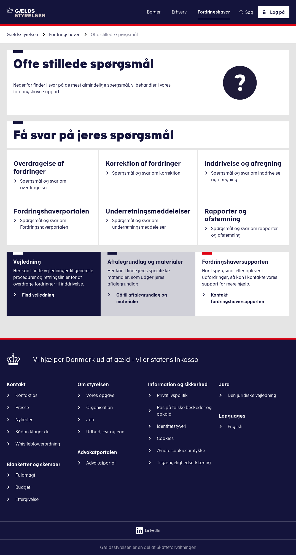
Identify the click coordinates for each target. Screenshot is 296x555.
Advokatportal (100, 462)
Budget (22, 487)
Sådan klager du (32, 431)
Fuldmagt (25, 475)
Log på (272, 12)
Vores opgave (100, 395)
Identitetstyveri (171, 426)
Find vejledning (38, 294)
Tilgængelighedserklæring (184, 462)
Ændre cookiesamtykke (181, 450)
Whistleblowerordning (37, 443)
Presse (22, 407)
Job (90, 419)
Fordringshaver (64, 34)
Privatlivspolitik (172, 395)
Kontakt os (26, 395)
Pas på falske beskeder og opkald (184, 411)
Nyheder (24, 419)
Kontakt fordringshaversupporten (237, 298)
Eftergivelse (27, 499)
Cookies (165, 438)
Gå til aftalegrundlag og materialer (141, 298)
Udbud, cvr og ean (105, 431)
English (235, 426)
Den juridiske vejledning (252, 395)
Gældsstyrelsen (22, 34)
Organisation (99, 407)
